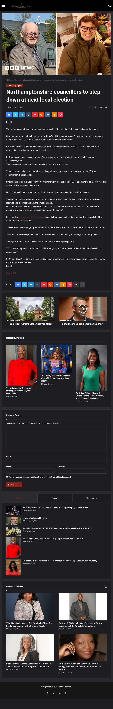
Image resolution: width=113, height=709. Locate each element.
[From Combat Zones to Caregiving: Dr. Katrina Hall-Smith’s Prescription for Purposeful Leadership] (30, 657)
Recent (55, 501)
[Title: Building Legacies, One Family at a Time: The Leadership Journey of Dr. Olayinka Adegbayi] (30, 611)
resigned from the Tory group (31, 217)
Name (9, 459)
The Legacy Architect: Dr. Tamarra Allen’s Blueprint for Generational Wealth (55, 381)
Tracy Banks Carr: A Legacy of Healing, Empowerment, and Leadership (19, 393)
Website (62, 470)
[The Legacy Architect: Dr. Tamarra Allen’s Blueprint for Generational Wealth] (56, 362)
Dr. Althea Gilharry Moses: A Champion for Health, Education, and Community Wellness (90, 398)
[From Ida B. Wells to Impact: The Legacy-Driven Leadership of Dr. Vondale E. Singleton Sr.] (83, 611)
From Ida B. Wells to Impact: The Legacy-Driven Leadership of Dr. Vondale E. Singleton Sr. (78, 631)
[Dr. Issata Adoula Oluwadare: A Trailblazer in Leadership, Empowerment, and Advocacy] (13, 571)
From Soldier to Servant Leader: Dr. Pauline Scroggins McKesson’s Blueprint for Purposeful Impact (80, 678)
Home (9, 80)
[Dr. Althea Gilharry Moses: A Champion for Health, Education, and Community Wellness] (91, 371)
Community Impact (22, 80)
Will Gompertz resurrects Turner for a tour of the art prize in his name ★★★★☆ (57, 532)
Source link (11, 273)
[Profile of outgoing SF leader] (13, 524)
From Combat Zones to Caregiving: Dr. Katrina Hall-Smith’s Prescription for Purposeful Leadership (29, 678)
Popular (19, 501)
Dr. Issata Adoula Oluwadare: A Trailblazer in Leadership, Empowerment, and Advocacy (60, 564)
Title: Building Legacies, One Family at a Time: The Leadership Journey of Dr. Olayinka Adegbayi (29, 631)
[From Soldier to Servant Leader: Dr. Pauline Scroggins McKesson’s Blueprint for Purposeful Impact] (83, 657)
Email (9, 470)
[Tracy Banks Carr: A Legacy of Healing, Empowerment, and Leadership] (21, 368)
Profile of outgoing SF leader (35, 522)
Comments (92, 501)
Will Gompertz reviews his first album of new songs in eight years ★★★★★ (56, 511)
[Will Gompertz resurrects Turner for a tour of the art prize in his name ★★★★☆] (13, 535)
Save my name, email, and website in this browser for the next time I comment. (39, 480)
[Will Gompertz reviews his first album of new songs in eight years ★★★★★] (13, 514)
